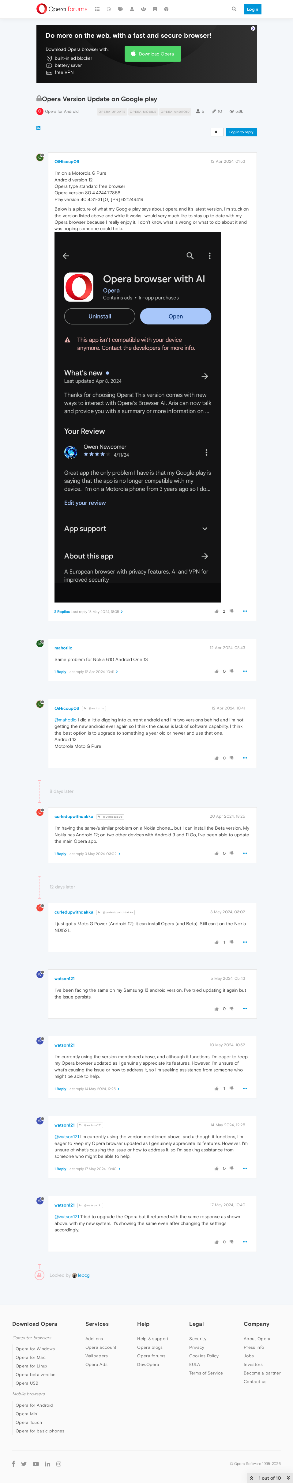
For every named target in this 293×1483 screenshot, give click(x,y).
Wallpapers (96, 1355)
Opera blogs (150, 1347)
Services (97, 1324)
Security (197, 1338)
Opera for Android (62, 111)
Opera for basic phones (40, 1430)
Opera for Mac (31, 1357)
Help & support (152, 1338)
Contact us (255, 1381)
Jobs (249, 1355)
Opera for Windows (35, 1348)
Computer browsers (31, 1337)
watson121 (64, 978)
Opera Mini (27, 1413)
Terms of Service (206, 1373)
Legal (196, 1324)
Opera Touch (29, 1422)
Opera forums (151, 1355)
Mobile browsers (28, 1394)
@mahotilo (94, 708)
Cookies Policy (204, 1355)
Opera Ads (96, 1364)
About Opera (257, 1338)
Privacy (196, 1347)
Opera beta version (35, 1374)
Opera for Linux (31, 1365)
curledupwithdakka (73, 816)
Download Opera (156, 53)
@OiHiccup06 (110, 817)
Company (256, 1324)
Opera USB (27, 1383)
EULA (194, 1364)
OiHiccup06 (66, 161)
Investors (253, 1364)
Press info (254, 1347)
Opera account (101, 1347)
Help (143, 1324)
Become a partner (262, 1373)
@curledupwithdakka (115, 912)
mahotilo (63, 647)
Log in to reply (241, 132)
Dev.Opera (148, 1364)
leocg (81, 1275)
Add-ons (94, 1338)
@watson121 (90, 1125)
